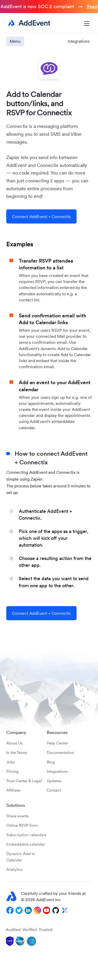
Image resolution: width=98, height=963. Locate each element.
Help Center (57, 743)
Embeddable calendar (25, 844)
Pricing (12, 771)
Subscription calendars (26, 834)
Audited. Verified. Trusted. (29, 929)
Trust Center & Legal (24, 780)
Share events (17, 815)
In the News (16, 752)
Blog (51, 761)
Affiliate (13, 790)
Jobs (10, 761)
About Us (14, 743)
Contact (54, 790)
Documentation (60, 752)
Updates (54, 780)
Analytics (14, 869)
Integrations (79, 41)
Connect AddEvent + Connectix (41, 216)
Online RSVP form (22, 825)
